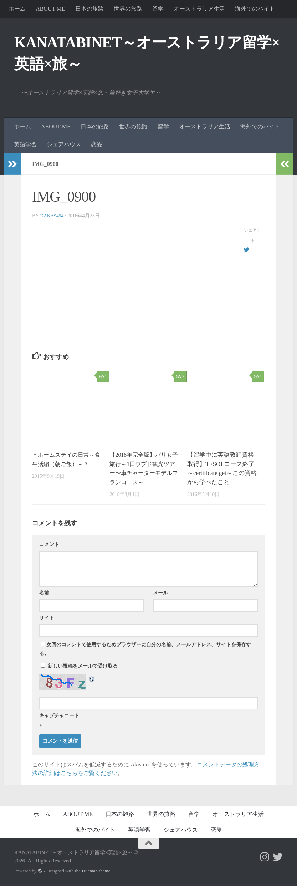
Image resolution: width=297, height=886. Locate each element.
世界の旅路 (128, 9)
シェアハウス (64, 144)
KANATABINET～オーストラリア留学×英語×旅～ (147, 53)
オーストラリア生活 (199, 9)
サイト (46, 618)
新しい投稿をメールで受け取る (83, 666)
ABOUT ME (50, 9)
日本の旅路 (89, 9)
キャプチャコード (59, 715)
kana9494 (52, 215)
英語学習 (25, 144)
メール (160, 593)
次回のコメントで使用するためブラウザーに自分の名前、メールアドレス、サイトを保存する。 (145, 649)
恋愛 (96, 144)
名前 (44, 593)
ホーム (17, 9)
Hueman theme (96, 871)
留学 (158, 9)
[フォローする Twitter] (278, 857)
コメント (49, 544)
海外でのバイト (255, 9)
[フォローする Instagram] (265, 857)
